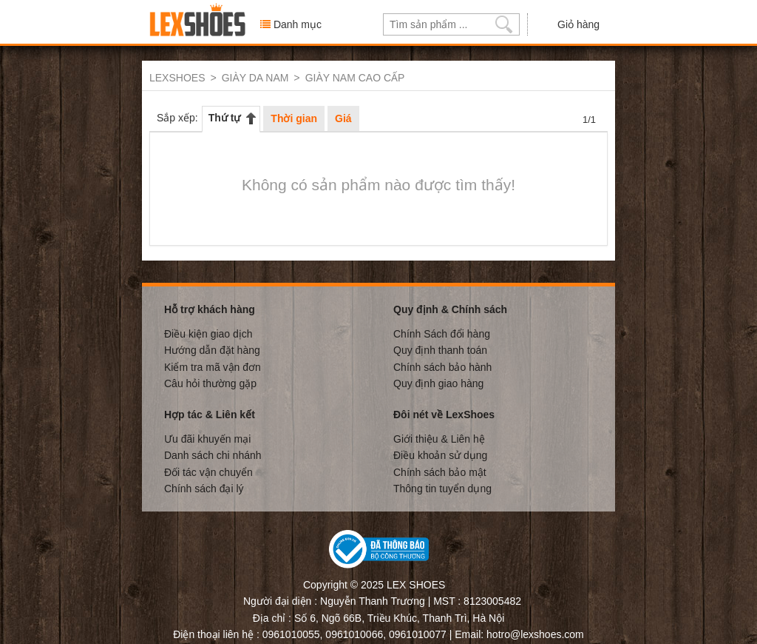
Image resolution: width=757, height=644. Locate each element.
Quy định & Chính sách (450, 309)
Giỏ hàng (567, 23)
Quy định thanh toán (440, 349)
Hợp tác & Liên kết (209, 414)
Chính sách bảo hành (442, 366)
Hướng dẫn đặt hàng (212, 349)
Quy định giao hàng (438, 383)
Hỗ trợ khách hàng (209, 309)
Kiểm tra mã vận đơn (212, 366)
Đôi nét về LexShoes (444, 414)
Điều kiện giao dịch (208, 333)
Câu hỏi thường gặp (210, 383)
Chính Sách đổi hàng (441, 333)
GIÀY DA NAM (255, 78)
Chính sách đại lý (204, 488)
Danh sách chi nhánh (213, 454)
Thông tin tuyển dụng (442, 488)
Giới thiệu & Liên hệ (439, 438)
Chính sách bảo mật (439, 471)
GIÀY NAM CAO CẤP (355, 78)
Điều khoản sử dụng (440, 454)
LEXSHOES (177, 78)
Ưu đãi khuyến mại (207, 438)
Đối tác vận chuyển (208, 471)
